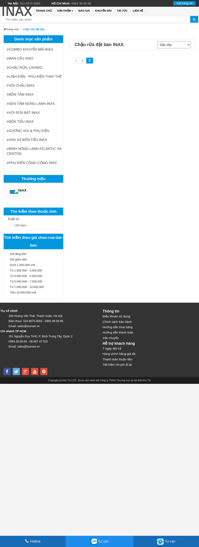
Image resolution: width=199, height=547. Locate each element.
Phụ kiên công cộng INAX (32, 163)
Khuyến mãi (103, 10)
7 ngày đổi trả (112, 348)
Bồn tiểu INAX (20, 122)
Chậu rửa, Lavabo (24, 68)
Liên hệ (138, 10)
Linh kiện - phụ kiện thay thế (34, 77)
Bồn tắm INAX (20, 94)
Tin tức (122, 10)
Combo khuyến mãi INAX (30, 49)
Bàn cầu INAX (20, 58)
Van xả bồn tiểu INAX (27, 140)
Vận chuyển (111, 338)
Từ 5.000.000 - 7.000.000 (26, 281)
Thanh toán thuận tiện (117, 359)
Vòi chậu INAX (21, 85)
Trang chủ (44, 10)
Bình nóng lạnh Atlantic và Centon (34, 151)
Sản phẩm (65, 11)
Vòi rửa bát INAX (23, 113)
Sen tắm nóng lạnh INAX (31, 104)
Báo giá (84, 10)
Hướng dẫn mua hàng (118, 327)
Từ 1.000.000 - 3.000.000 (26, 270)
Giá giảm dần (18, 259)
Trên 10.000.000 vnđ (23, 292)
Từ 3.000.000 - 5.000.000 (26, 276)
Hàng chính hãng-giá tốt (119, 353)
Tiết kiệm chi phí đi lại (117, 364)
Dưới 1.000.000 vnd (22, 265)
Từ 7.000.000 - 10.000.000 (27, 287)
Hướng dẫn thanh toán (118, 332)
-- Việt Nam (19, 225)
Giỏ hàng (184, 3)
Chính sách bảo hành (117, 321)
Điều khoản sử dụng (116, 316)
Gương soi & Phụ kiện (28, 131)
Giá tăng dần (18, 254)
